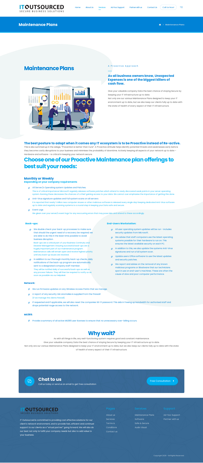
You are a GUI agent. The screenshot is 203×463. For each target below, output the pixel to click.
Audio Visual (141, 427)
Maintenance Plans (144, 415)
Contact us (111, 431)
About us (110, 415)
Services (110, 419)
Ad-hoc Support (172, 415)
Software (139, 419)
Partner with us (171, 419)
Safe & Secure (142, 423)
